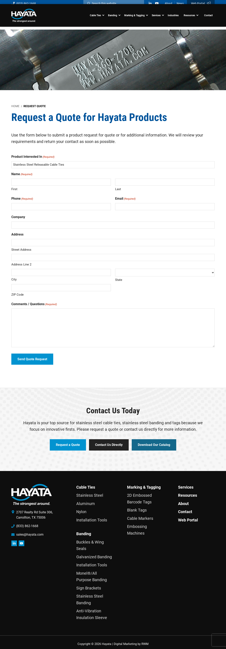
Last (118, 189)
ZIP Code (17, 294)
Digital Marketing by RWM (131, 641)
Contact (185, 508)
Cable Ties (85, 483)
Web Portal (201, 3)
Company (18, 217)
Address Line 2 (21, 264)
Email (125, 199)
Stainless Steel (89, 492)
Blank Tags (137, 506)
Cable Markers (140, 515)
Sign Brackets (88, 584)
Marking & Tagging (144, 483)
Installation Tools (91, 516)
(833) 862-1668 (23, 3)
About (168, 3)
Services (185, 483)
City (14, 279)
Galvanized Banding (94, 553)
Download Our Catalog (156, 443)
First (14, 189)
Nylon (81, 508)
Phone (22, 199)
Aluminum (85, 500)
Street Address (21, 250)
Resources (187, 492)
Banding (83, 530)
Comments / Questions (34, 304)
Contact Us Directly (109, 443)
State (118, 280)
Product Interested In (32, 157)
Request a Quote (66, 443)
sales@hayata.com (30, 531)
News (180, 3)
